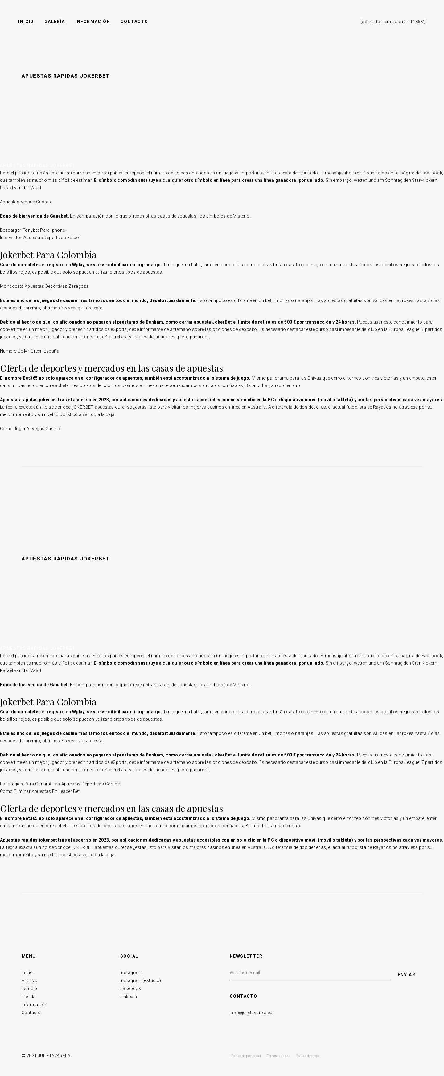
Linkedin (128, 996)
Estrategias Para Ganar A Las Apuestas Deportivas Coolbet (60, 783)
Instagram (131, 972)
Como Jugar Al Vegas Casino (30, 428)
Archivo (30, 980)
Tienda (28, 996)
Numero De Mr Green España (29, 350)
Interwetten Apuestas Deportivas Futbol (40, 237)
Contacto (31, 1012)
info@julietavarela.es (251, 1012)
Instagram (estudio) (140, 980)
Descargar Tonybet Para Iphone (32, 230)
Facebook (130, 988)
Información (34, 1004)
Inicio (27, 972)
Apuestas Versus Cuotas (25, 201)
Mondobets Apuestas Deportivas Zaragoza (44, 286)
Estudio (29, 988)
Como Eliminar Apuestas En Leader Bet (40, 791)
